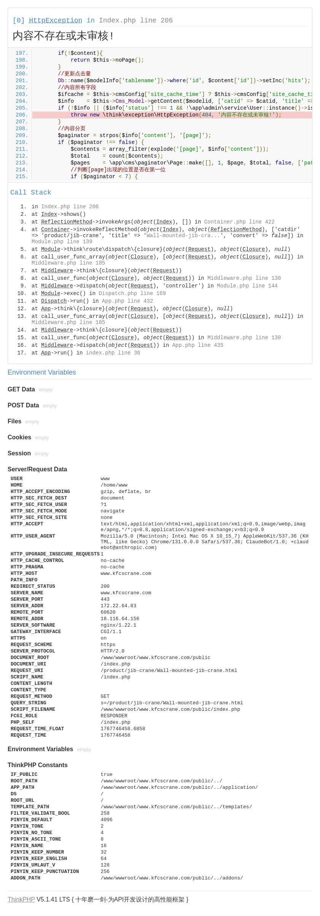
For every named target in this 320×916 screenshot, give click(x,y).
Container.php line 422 (239, 222)
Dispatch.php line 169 (132, 293)
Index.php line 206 (136, 20)
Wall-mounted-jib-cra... (183, 236)
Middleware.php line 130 (244, 278)
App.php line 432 (127, 301)
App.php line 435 (197, 345)
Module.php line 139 (62, 242)
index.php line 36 (113, 353)
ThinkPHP (21, 899)
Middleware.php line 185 (68, 263)
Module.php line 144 (247, 286)
